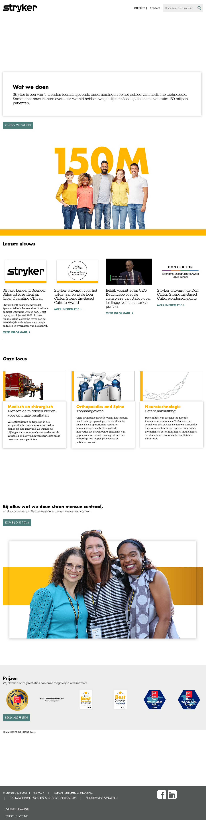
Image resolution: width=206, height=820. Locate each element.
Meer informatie (15, 332)
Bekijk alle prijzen (16, 717)
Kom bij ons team (17, 522)
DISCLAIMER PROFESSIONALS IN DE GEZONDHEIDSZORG (43, 798)
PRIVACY (39, 792)
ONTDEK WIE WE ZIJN (18, 125)
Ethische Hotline (16, 816)
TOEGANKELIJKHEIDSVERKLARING (73, 792)
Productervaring (17, 809)
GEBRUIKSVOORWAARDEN (102, 798)
